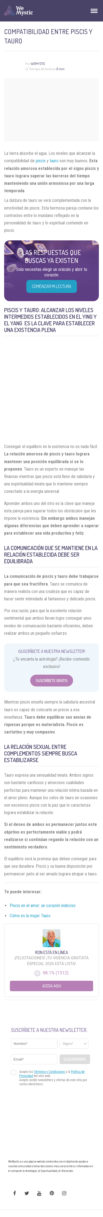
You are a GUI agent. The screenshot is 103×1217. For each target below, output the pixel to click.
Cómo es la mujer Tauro (30, 915)
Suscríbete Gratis (52, 680)
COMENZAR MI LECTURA (51, 286)
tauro (54, 160)
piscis (41, 160)
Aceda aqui (51, 986)
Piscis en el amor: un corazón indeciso (43, 905)
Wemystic (38, 64)
